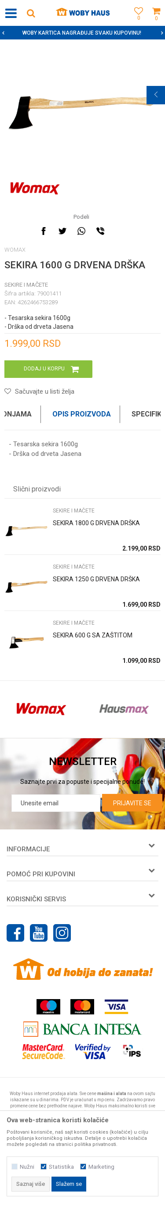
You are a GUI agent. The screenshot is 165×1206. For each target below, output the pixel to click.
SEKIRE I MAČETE (26, 284)
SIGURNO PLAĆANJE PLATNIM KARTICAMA (81, 33)
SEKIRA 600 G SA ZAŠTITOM (92, 635)
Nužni (27, 1166)
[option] (82, 32)
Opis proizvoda (81, 414)
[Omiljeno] (136, 23)
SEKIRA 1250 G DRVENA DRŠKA (96, 579)
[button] (31, 13)
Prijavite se (132, 803)
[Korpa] (156, 23)
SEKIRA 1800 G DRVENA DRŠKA (96, 523)
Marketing (101, 1166)
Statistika (61, 1166)
